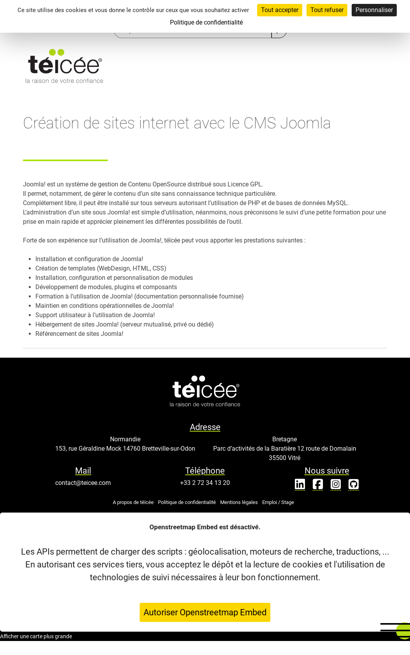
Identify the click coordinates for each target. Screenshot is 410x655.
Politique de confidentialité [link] (206, 22)
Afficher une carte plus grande (36, 636)
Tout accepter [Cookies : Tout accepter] (279, 10)
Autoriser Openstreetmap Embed (205, 612)
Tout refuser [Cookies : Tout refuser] (326, 10)
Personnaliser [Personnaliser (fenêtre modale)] (374, 10)
